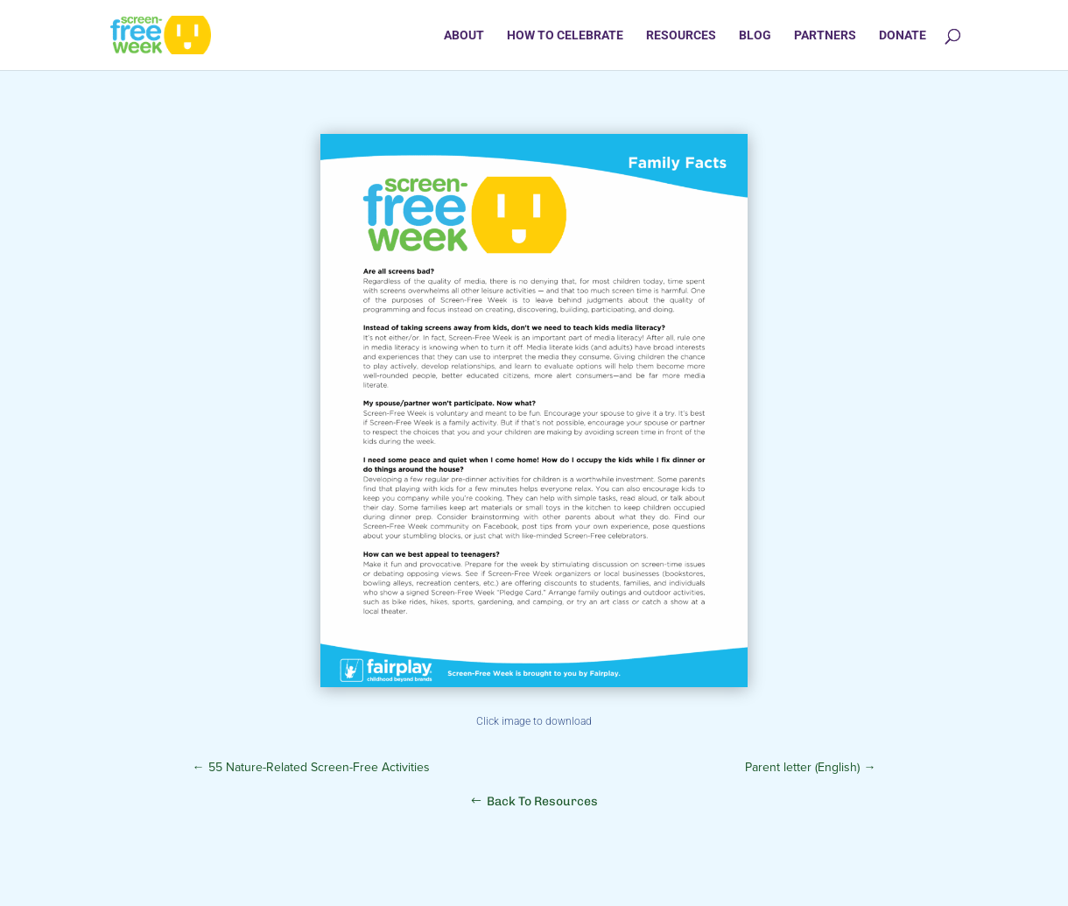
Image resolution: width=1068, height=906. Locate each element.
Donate (902, 35)
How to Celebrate (565, 35)
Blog (755, 35)
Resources (681, 35)
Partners (825, 35)
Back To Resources (542, 801)
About (464, 35)
